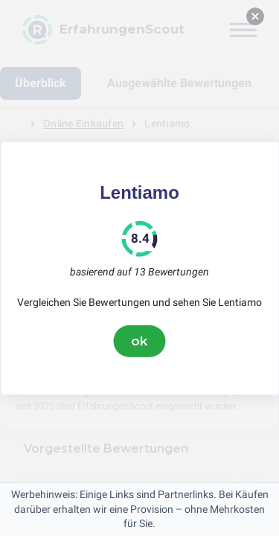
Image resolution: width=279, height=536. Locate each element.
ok (140, 341)
